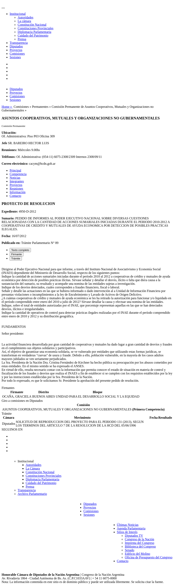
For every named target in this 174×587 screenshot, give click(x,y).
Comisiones (17, 53)
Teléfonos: (9, 156)
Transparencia (19, 42)
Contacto (15, 195)
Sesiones (15, 57)
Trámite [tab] (15, 258)
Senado (129, 550)
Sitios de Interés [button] (127, 532)
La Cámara (33, 468)
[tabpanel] (87, 325)
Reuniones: (9, 150)
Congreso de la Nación (139, 539)
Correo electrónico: (15, 163)
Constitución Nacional (32, 24)
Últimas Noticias (128, 524)
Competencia (18, 174)
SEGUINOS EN (12, 429)
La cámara (24, 21)
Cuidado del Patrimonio (33, 35)
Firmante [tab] (16, 254)
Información (17, 192)
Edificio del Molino (137, 553)
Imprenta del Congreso (139, 543)
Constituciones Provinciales (35, 28)
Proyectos (16, 50)
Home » (7, 106)
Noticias (15, 177)
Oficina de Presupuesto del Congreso (148, 557)
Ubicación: (9, 132)
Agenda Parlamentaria (131, 528)
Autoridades (25, 17)
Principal (15, 170)
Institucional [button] (18, 13)
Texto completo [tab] (20, 250)
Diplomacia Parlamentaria (34, 32)
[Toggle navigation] (3, 8)
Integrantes (17, 181)
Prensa (22, 39)
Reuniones (16, 188)
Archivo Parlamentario (32, 494)
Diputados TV (134, 535)
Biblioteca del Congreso (140, 546)
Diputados (16, 46)
